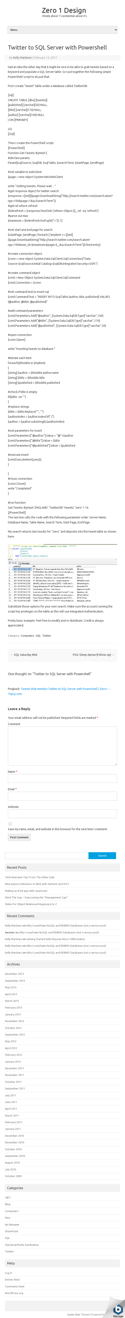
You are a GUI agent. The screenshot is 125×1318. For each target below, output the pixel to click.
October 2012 (13, 1027)
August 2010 (12, 1162)
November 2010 (14, 1142)
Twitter (46, 635)
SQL (38, 635)
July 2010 (10, 1169)
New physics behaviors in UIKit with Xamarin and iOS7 (37, 883)
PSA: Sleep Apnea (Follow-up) (94, 654)
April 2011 (11, 1108)
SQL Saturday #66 (23, 654)
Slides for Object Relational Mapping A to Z (31, 904)
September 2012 (15, 1034)
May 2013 (10, 987)
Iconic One (73, 1314)
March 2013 (12, 1000)
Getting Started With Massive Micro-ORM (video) (55, 939)
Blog (7, 1204)
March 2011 (12, 1115)
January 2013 (13, 1014)
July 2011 (10, 1095)
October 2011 (13, 1081)
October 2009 (13, 1176)
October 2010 (13, 1149)
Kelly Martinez (22, 57)
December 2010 (14, 1135)
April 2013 (11, 994)
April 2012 (11, 1048)
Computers (27, 635)
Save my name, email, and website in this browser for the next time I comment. (58, 829)
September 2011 (15, 1088)
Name (12, 771)
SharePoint (11, 1231)
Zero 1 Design (64, 10)
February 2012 (13, 1054)
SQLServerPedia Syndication (22, 1244)
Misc (7, 1217)
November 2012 (14, 1021)
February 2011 (13, 1122)
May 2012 (10, 1041)
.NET (8, 1197)
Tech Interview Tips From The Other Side (29, 877)
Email (12, 789)
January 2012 (13, 1061)
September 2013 (15, 980)
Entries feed (12, 1279)
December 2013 (14, 973)
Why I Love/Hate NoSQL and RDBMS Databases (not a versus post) (66, 925)
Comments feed (14, 1286)
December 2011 (14, 1068)
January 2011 (13, 1128)
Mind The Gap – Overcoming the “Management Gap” (36, 897)
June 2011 (11, 1102)
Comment (14, 724)
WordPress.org (14, 1293)
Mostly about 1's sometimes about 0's (64, 16)
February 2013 (13, 1007)
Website (13, 807)
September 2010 (15, 1155)
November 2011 (14, 1074)
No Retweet (12, 1224)
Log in (8, 1272)
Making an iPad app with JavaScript (26, 890)
